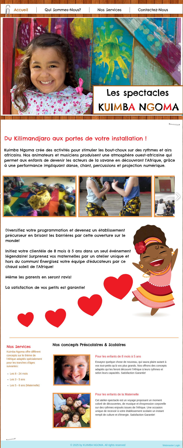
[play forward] (178, 196)
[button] (92, 66)
